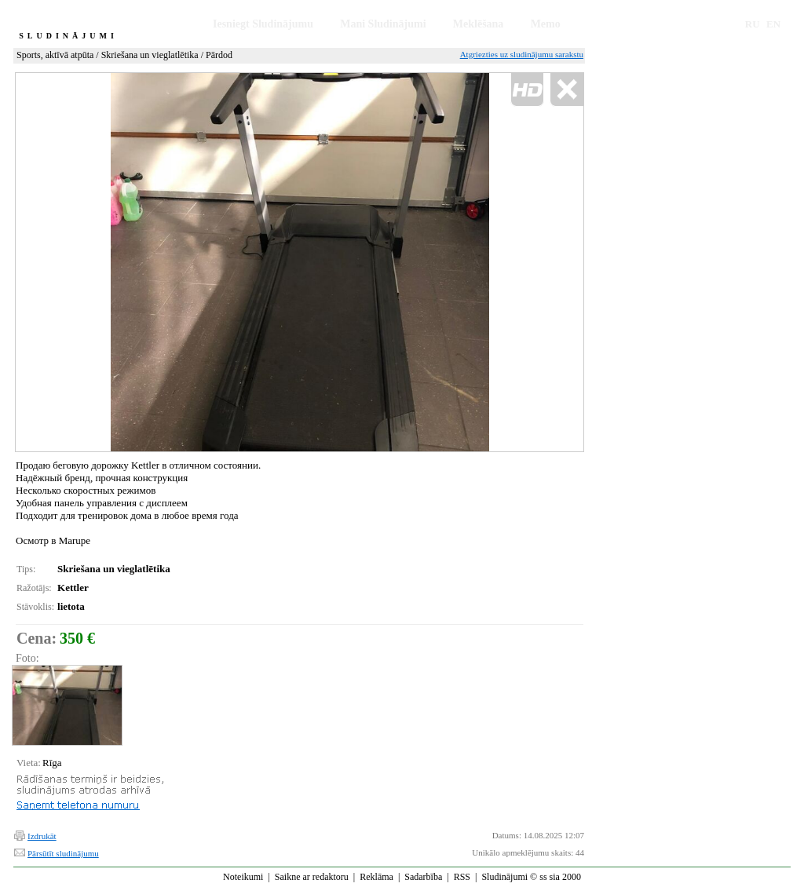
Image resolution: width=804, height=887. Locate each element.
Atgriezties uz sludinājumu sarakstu (521, 54)
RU (752, 24)
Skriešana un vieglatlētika (150, 54)
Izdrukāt (42, 836)
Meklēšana (478, 24)
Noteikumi (243, 876)
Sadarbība (423, 876)
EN (773, 24)
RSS (462, 876)
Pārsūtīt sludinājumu (63, 853)
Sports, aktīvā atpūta (54, 54)
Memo (546, 24)
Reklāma (376, 876)
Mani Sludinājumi (383, 24)
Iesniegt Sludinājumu (263, 24)
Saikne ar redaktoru (312, 876)
